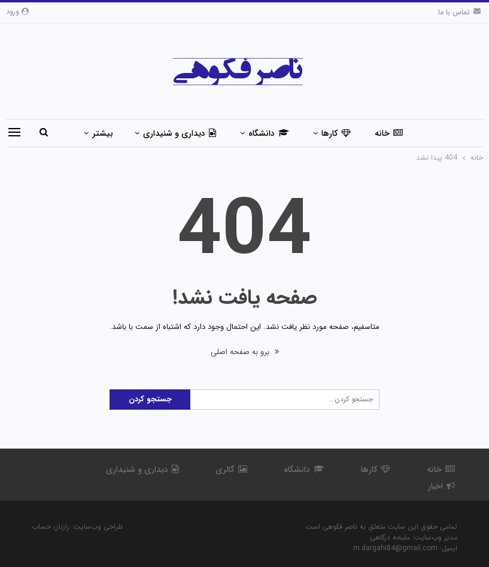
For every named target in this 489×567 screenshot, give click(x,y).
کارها (336, 133)
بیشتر (102, 133)
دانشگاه (268, 133)
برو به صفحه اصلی (245, 352)
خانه (389, 133)
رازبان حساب (50, 526)
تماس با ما (459, 12)
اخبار (441, 486)
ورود (17, 11)
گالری (231, 469)
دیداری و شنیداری (179, 133)
